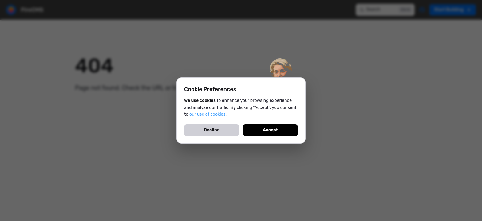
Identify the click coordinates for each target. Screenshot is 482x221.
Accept (270, 130)
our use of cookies (207, 114)
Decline (211, 130)
